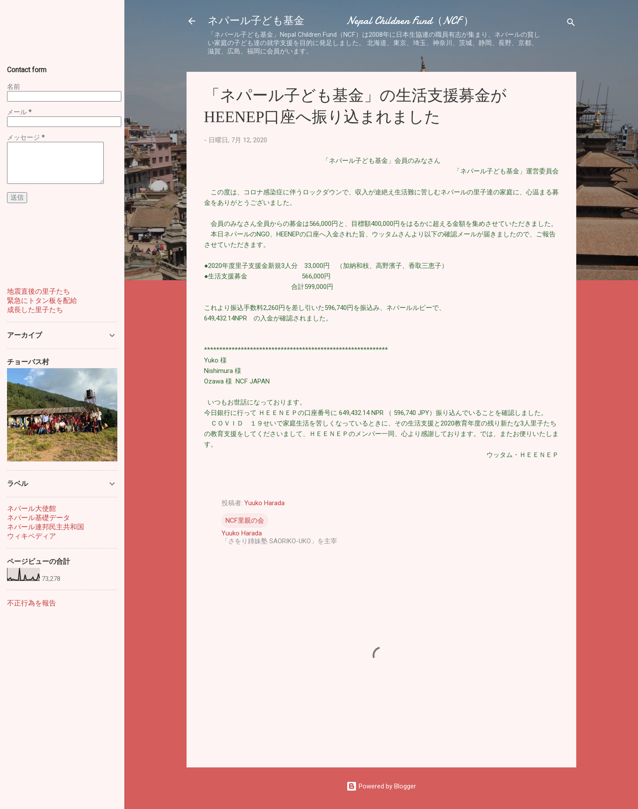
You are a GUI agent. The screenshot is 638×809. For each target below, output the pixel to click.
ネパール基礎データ (38, 518)
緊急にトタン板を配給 (42, 300)
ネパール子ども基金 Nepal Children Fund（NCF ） (341, 21)
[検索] (571, 24)
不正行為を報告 (31, 603)
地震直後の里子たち (38, 291)
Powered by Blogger (381, 786)
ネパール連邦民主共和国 (45, 527)
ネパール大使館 (31, 508)
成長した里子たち (35, 310)
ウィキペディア (31, 536)
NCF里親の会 (245, 520)
